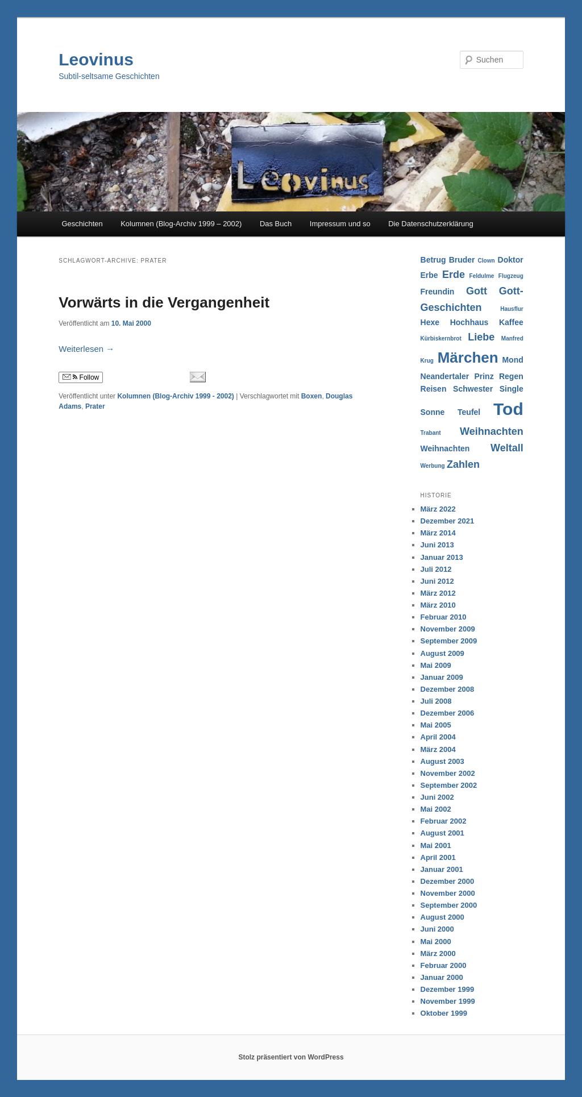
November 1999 (448, 1001)
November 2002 (448, 773)
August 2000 (442, 917)
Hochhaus (469, 322)
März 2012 (438, 593)
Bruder (462, 259)
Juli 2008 (436, 701)
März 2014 (438, 533)
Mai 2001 (436, 845)
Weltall (506, 448)
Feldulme (481, 276)
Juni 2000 (437, 929)
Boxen (311, 396)
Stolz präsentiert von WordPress (290, 1057)
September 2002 (449, 785)
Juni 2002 (437, 797)
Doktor (510, 259)
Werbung (433, 466)
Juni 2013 (437, 545)
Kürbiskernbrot (441, 338)
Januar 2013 (442, 557)
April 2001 (438, 857)
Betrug (433, 259)
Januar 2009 (442, 677)
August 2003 (442, 761)
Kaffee (511, 322)
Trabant (431, 433)
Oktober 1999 (444, 1013)
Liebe (481, 337)
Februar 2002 (444, 821)
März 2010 (438, 605)
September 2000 (449, 905)
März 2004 (438, 749)
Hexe (430, 322)
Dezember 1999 (448, 989)
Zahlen (463, 464)
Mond (512, 359)
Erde (453, 274)
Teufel (469, 412)
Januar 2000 (442, 977)
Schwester (473, 388)
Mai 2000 (436, 941)
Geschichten (81, 223)
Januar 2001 (442, 869)
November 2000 (448, 893)
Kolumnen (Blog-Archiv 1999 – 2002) (181, 223)
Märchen (468, 357)
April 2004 (438, 737)
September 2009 (449, 641)
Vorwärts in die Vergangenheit (164, 302)
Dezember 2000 (448, 881)
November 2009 (448, 629)
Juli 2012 (436, 569)
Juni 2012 (437, 581)
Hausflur (511, 309)
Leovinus (96, 59)
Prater (95, 406)
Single (511, 388)
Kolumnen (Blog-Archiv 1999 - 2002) (175, 396)
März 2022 (438, 509)
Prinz (483, 376)
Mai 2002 (436, 809)
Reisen (434, 388)
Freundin (438, 291)
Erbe (429, 275)
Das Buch (276, 223)
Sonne (433, 412)
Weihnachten (491, 431)
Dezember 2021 (448, 521)
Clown (486, 260)
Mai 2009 (436, 665)
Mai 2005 (436, 725)
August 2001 (442, 833)
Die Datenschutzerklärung (430, 223)
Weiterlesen (86, 349)
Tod (508, 409)
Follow (81, 377)
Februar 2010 (444, 617)
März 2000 (438, 953)
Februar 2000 (444, 965)
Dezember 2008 (448, 689)
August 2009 (442, 653)
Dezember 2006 (448, 713)
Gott (476, 291)
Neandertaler (445, 376)
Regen (511, 376)
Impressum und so (340, 223)
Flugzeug (510, 276)
